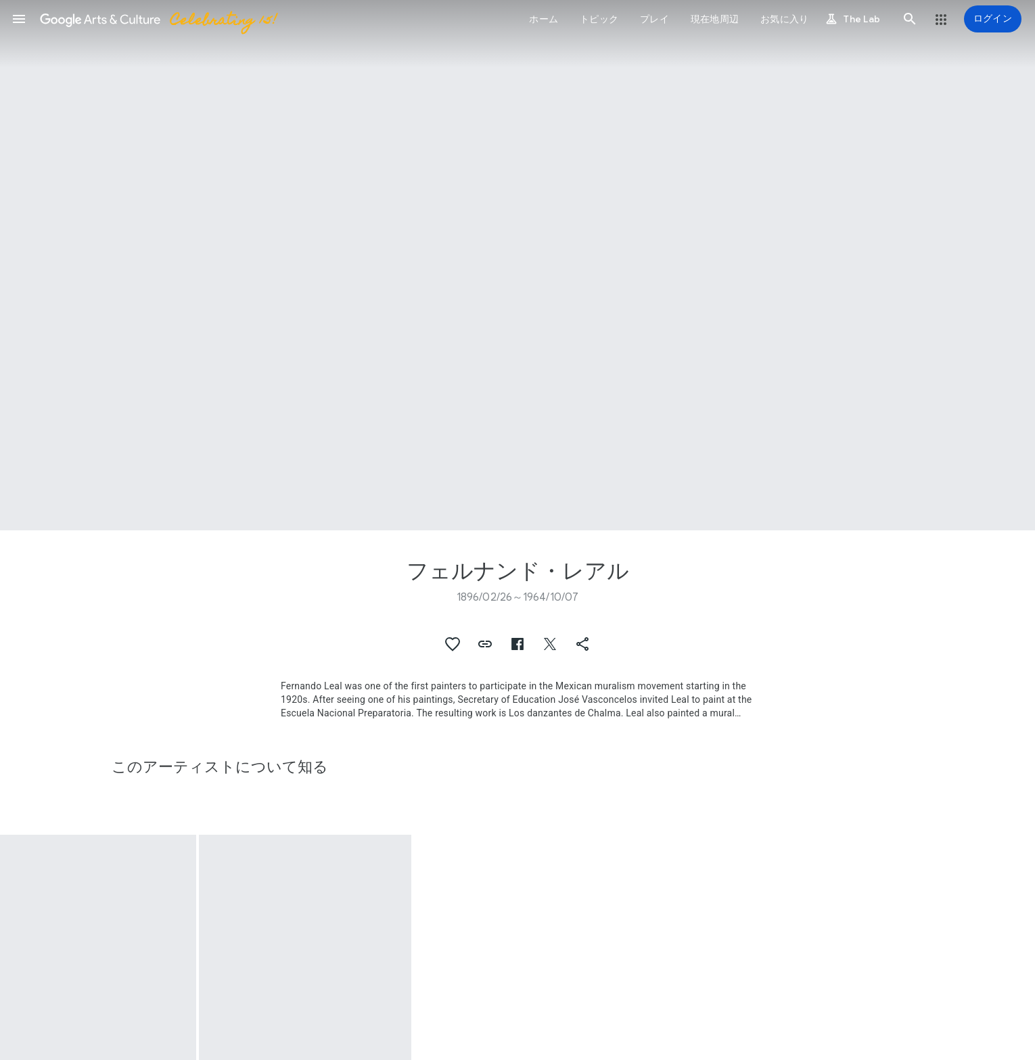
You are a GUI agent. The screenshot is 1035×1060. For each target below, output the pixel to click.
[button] (19, 19)
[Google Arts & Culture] (157, 19)
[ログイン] (992, 18)
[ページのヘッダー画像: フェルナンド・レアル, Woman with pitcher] (517, 265)
